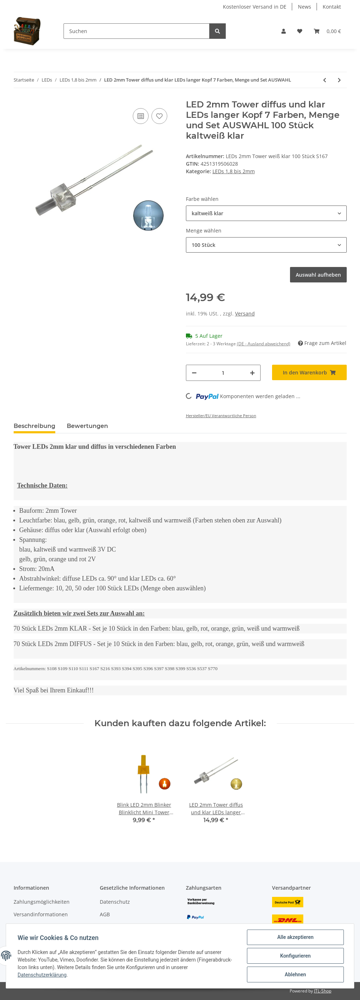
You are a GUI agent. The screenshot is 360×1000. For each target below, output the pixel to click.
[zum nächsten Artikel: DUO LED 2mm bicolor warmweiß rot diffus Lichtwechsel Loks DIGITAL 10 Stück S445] (339, 80)
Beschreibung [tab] (34, 426)
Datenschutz (115, 901)
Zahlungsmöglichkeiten (42, 901)
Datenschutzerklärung (42, 975)
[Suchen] (137, 31)
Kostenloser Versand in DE (254, 6)
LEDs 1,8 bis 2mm (233, 171)
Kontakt (332, 6)
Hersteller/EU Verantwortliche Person (221, 415)
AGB (105, 914)
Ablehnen (295, 974)
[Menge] (223, 373)
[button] (283, 31)
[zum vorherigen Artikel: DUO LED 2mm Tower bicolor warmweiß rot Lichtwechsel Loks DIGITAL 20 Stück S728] (324, 80)
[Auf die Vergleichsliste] (141, 116)
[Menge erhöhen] (252, 373)
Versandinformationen (41, 914)
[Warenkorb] (327, 31)
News (304, 6)
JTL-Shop (322, 991)
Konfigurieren (295, 956)
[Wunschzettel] (299, 31)
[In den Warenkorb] (309, 372)
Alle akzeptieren (295, 937)
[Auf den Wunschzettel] (159, 116)
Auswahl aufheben (318, 274)
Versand (245, 313)
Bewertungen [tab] (87, 426)
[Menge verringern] (194, 373)
